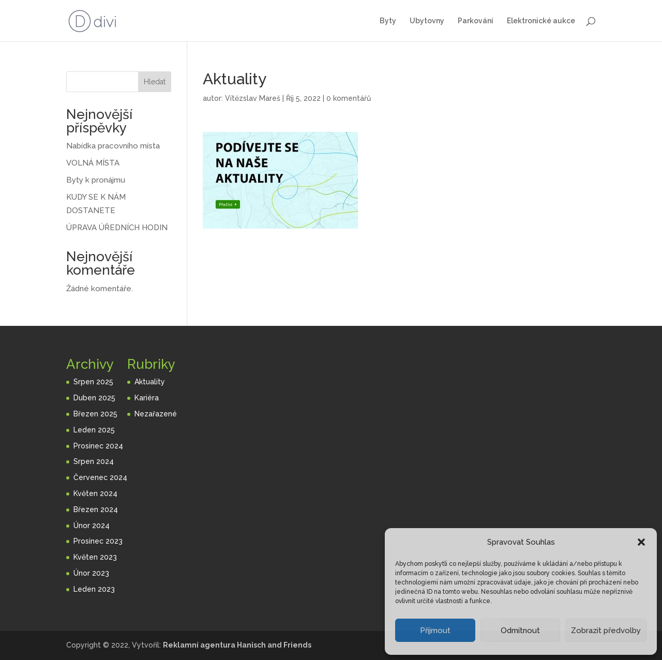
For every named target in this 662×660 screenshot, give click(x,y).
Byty (388, 21)
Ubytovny (427, 21)
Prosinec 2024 (98, 446)
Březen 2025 (95, 414)
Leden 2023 (94, 589)
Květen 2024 (95, 493)
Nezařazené (155, 414)
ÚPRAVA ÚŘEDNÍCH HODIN (117, 227)
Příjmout (435, 630)
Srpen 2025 (93, 382)
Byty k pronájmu (95, 180)
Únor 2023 (91, 573)
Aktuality (149, 382)
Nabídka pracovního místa (113, 146)
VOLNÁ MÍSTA (92, 163)
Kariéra (146, 398)
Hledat (155, 82)
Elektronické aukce (541, 21)
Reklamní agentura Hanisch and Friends (237, 645)
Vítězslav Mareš (252, 98)
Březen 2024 (95, 509)
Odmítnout (520, 630)
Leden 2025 (94, 430)
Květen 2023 (95, 557)
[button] (641, 542)
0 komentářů (348, 98)
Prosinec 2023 (98, 541)
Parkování (475, 21)
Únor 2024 (91, 525)
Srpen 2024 (93, 461)
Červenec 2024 (100, 477)
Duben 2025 (94, 398)
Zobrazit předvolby (606, 630)
